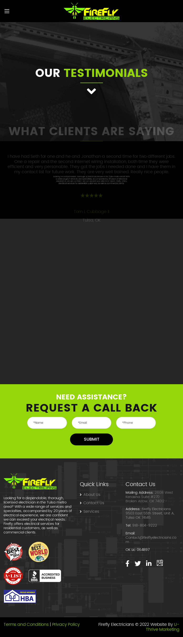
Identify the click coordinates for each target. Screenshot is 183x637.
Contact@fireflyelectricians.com (151, 540)
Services (91, 511)
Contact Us (94, 503)
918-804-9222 (144, 525)
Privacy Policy (66, 624)
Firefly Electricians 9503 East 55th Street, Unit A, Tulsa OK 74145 (150, 513)
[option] (91, 173)
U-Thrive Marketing (162, 627)
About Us (91, 495)
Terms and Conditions (26, 624)
